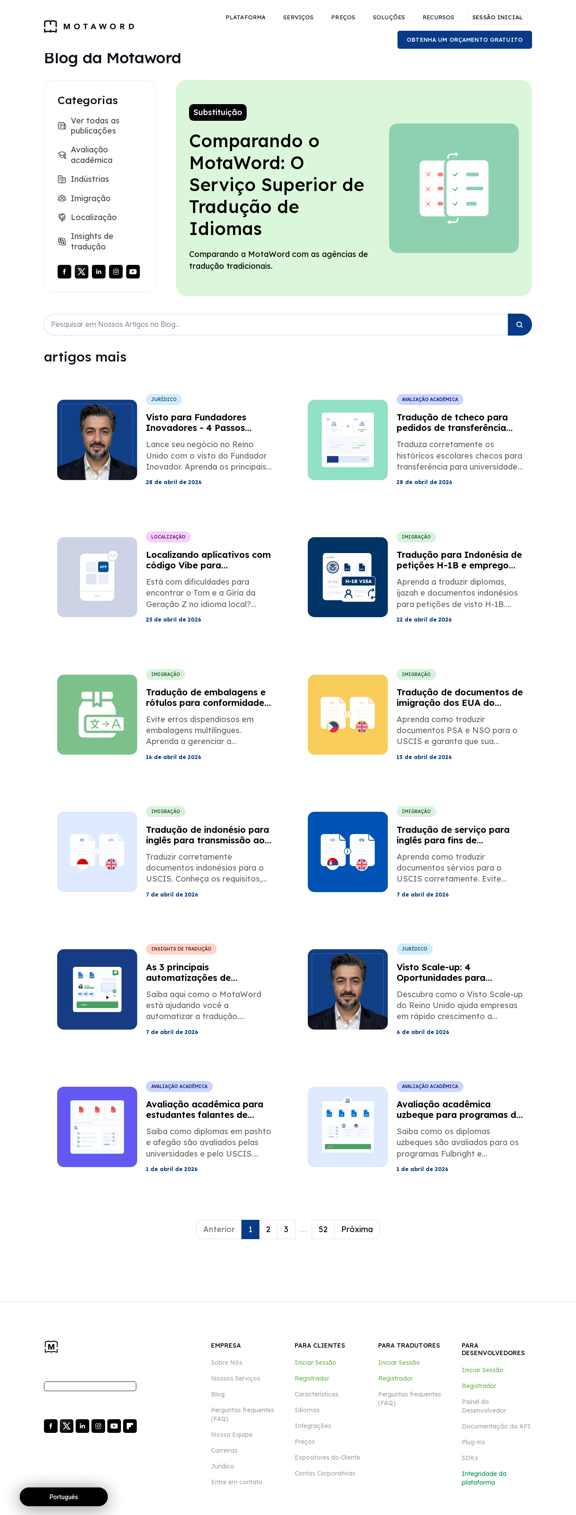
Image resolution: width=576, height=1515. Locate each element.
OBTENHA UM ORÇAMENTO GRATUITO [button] (465, 39)
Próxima (357, 1229)
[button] (245, 17)
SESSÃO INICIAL (497, 17)
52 (323, 1229)
